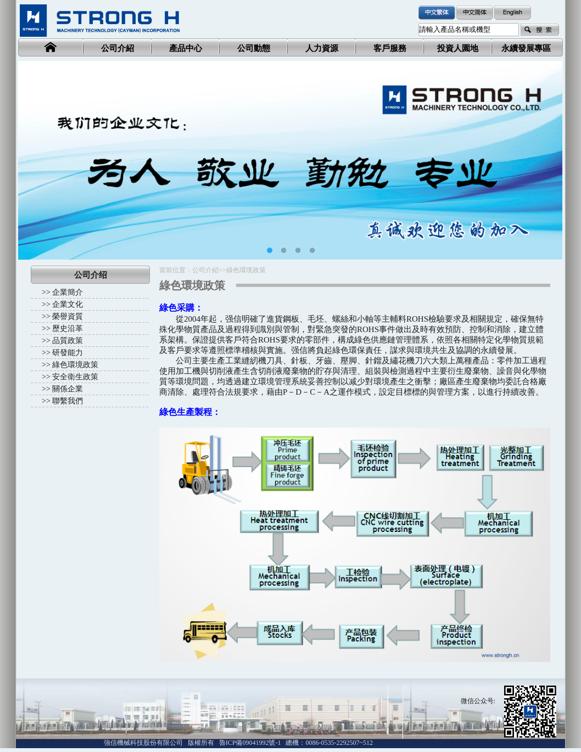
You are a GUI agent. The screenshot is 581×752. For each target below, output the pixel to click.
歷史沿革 (67, 328)
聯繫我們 (67, 401)
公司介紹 (205, 270)
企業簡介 (67, 292)
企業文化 (67, 304)
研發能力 (67, 353)
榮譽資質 (67, 316)
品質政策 (67, 340)
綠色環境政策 (75, 365)
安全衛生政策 (75, 377)
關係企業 (67, 389)
